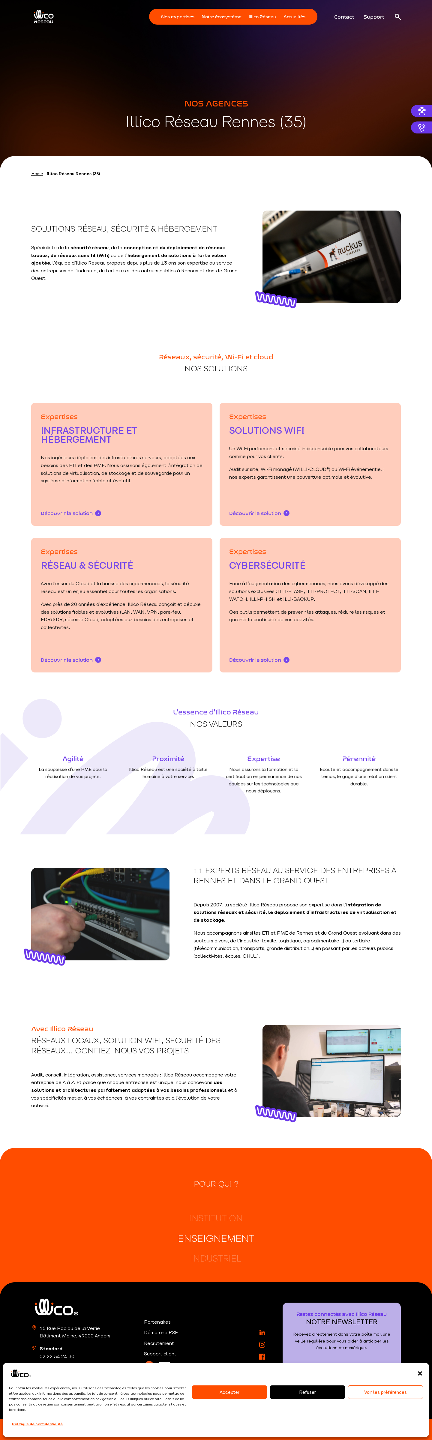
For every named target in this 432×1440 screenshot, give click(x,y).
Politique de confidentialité (142, 1429)
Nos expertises (177, 16)
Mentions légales (92, 1429)
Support (374, 16)
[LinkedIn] (149, 1366)
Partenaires (157, 1322)
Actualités (294, 16)
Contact (344, 16)
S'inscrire (342, 1383)
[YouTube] (262, 1368)
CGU (179, 1429)
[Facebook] (262, 1356)
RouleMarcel (387, 1429)
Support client (160, 1354)
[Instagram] (262, 1344)
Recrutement (159, 1343)
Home (37, 173)
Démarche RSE (161, 1332)
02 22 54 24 (57, 1356)
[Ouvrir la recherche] (398, 17)
